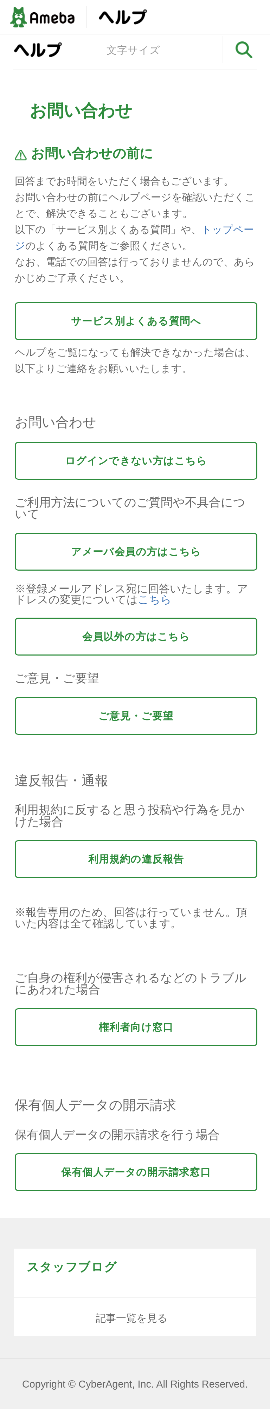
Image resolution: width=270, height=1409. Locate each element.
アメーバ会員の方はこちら (136, 551)
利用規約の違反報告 (136, 859)
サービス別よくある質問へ (136, 321)
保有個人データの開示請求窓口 (136, 1172)
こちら (155, 599)
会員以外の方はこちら (136, 636)
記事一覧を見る (132, 1318)
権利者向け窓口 (136, 1027)
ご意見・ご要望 (135, 716)
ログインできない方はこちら (136, 460)
